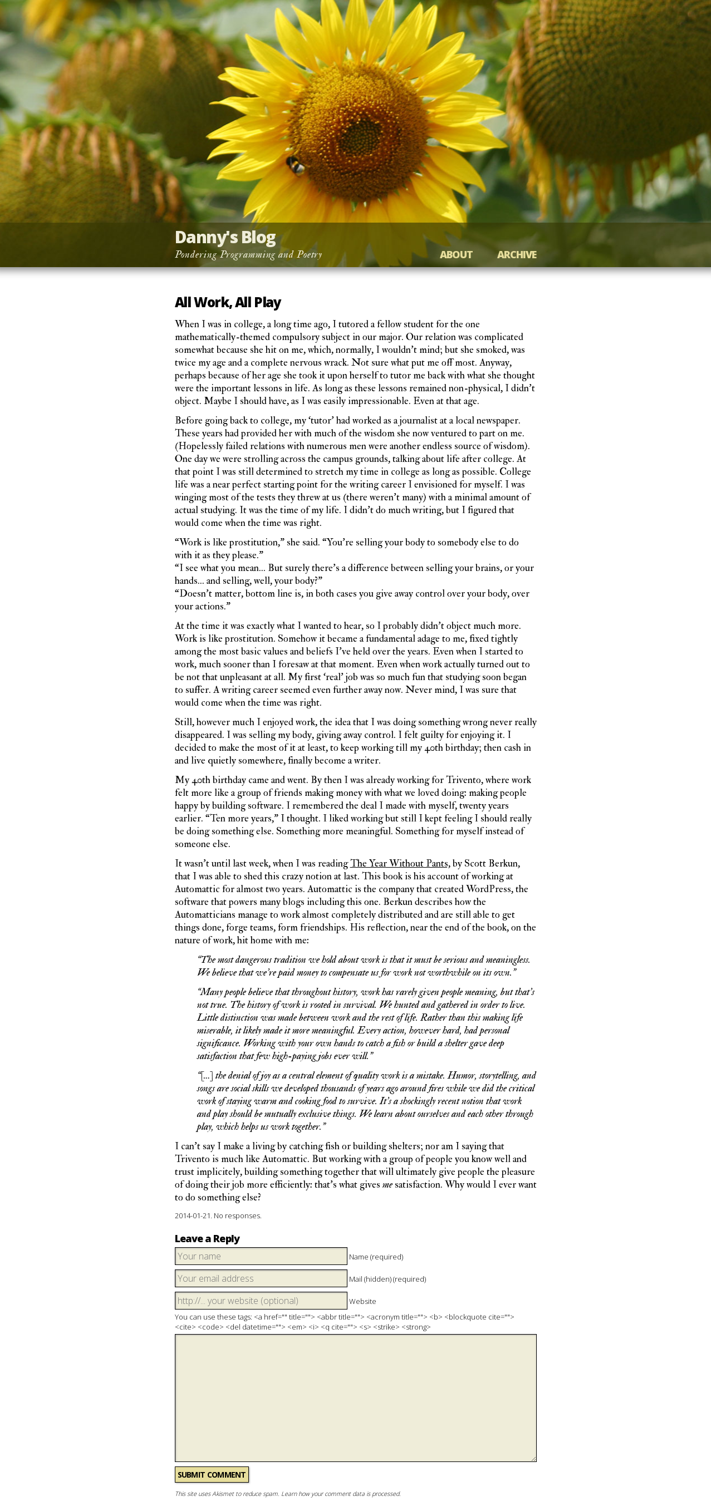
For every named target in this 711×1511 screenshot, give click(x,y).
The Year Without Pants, (400, 863)
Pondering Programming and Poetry (249, 254)
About (456, 254)
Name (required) (376, 1257)
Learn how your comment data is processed (340, 1493)
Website (362, 1301)
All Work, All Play (228, 302)
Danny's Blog (225, 236)
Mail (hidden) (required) (387, 1279)
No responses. (238, 1215)
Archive (517, 254)
